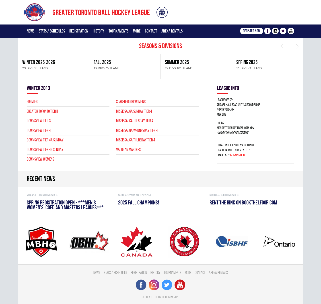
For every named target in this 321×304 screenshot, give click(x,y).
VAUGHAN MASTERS (128, 149)
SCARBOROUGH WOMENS (131, 101)
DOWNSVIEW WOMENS (40, 159)
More (136, 31)
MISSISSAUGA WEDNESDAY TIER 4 (137, 130)
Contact (151, 31)
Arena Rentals (172, 31)
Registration (78, 31)
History (98, 31)
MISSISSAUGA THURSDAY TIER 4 (135, 140)
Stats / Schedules (52, 31)
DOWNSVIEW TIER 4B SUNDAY (45, 149)
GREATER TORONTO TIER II (42, 111)
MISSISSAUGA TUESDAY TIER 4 (134, 120)
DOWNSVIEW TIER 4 (39, 130)
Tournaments (118, 31)
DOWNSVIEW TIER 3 (39, 120)
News (30, 31)
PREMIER (32, 101)
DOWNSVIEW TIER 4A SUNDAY (45, 140)
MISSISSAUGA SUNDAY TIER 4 (134, 111)
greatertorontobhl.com (159, 297)
